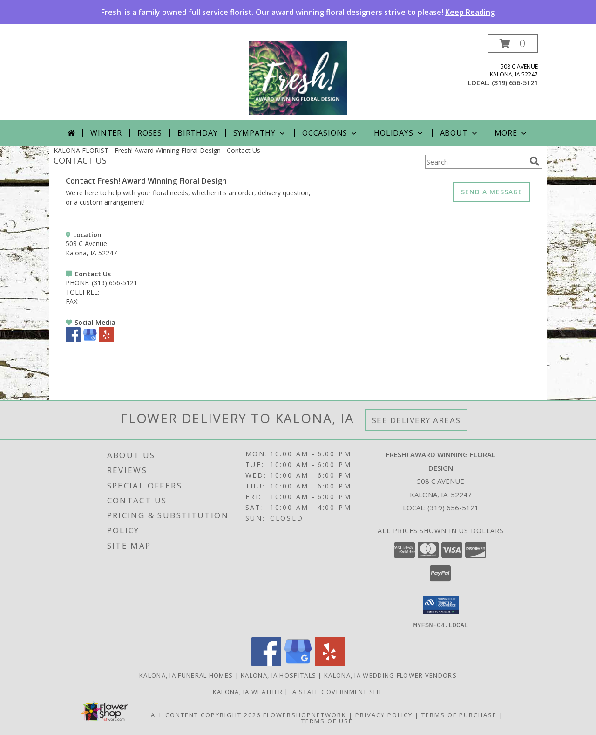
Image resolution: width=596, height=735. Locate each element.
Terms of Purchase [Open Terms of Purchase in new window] (459, 714)
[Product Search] (475, 161)
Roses (149, 133)
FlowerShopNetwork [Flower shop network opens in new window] (304, 714)
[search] (534, 161)
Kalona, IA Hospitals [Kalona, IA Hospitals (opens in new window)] (278, 675)
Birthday (197, 133)
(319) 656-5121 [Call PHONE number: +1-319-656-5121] (114, 282)
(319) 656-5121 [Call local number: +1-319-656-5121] (515, 82)
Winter (106, 133)
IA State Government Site (337, 691)
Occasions (330, 133)
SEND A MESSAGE (491, 191)
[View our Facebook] (73, 339)
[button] (513, 43)
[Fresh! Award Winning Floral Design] (298, 77)
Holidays (399, 133)
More (511, 133)
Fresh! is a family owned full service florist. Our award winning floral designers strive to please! (298, 12)
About (459, 133)
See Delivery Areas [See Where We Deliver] (416, 420)
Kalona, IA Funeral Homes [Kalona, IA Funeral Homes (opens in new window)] (186, 675)
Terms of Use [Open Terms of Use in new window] (327, 720)
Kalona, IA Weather (248, 691)
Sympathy (260, 133)
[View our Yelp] (106, 339)
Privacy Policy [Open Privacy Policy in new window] (384, 714)
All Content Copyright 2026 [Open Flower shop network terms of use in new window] (206, 714)
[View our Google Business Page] (89, 339)
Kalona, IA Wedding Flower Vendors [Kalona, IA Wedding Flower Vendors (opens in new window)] (390, 675)
